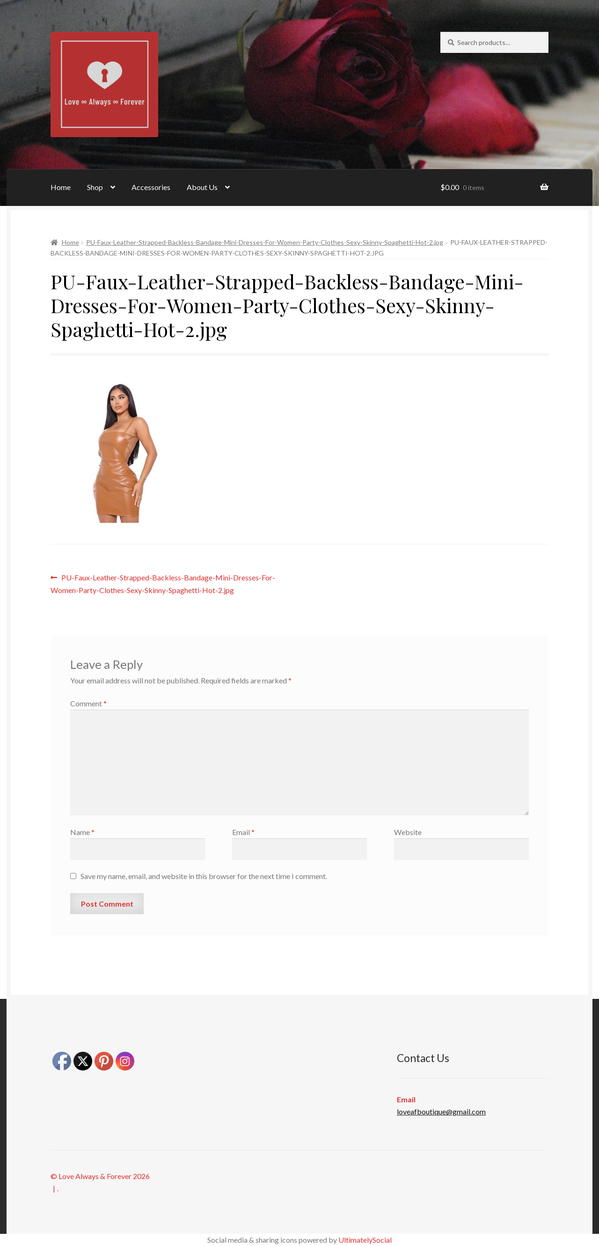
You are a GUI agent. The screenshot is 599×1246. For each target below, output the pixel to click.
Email (243, 832)
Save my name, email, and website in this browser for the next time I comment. (203, 876)
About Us (202, 187)
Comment (88, 703)
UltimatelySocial (365, 1239)
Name (82, 832)
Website (408, 832)
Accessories (150, 187)
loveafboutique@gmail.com (441, 1111)
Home (61, 187)
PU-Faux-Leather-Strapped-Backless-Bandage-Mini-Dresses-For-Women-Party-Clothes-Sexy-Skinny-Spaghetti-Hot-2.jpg (264, 242)
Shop (95, 187)
